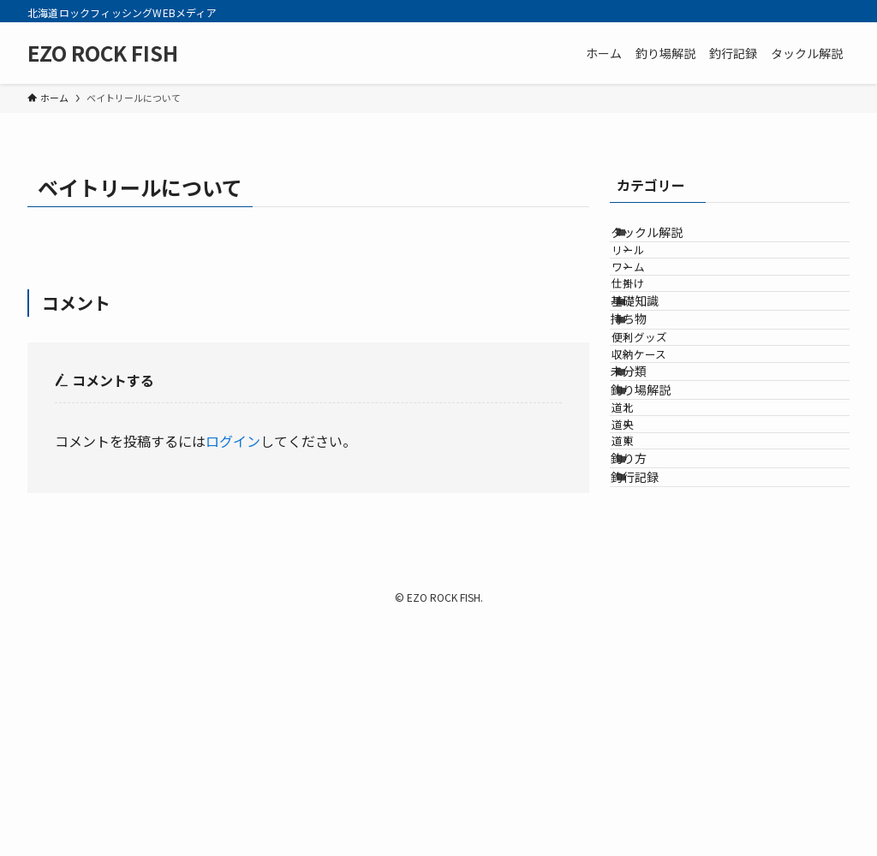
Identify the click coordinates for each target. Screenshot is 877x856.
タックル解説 (667, 240)
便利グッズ (665, 442)
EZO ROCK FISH (102, 53)
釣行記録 (655, 710)
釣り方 (649, 675)
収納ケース (664, 474)
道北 (648, 577)
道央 (648, 610)
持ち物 (649, 407)
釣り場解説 (661, 543)
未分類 (649, 507)
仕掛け (654, 338)
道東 (648, 641)
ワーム (654, 307)
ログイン (233, 441)
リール (654, 274)
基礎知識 (655, 372)
